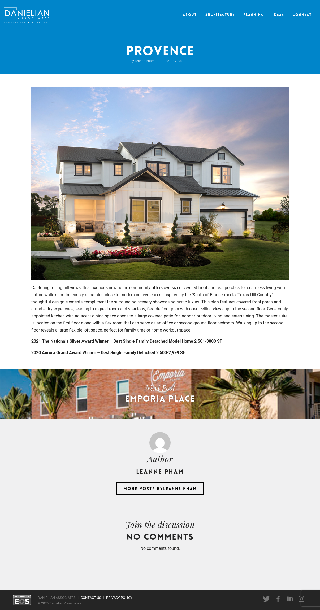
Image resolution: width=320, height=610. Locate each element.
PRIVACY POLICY (119, 597)
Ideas (278, 15)
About (190, 15)
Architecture (220, 15)
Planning (253, 15)
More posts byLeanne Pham (160, 489)
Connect (302, 15)
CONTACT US (91, 597)
